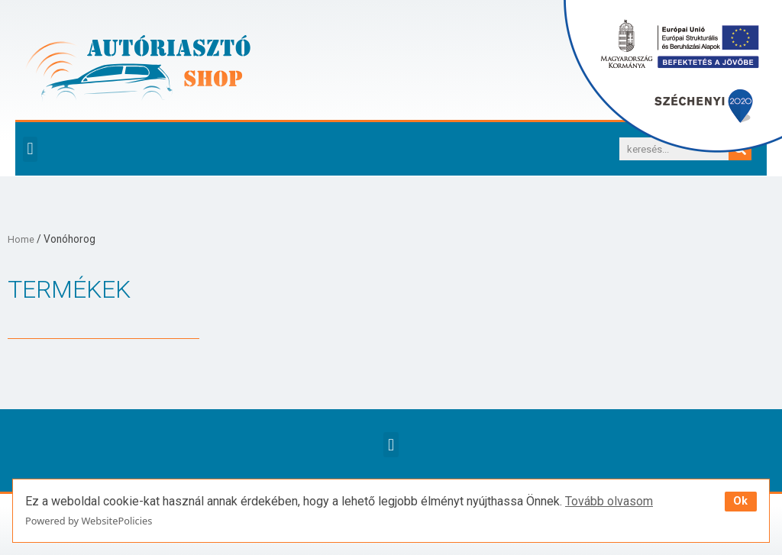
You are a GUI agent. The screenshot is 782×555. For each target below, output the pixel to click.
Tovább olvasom (609, 501)
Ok (740, 501)
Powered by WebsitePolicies (88, 521)
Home (21, 239)
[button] (30, 149)
